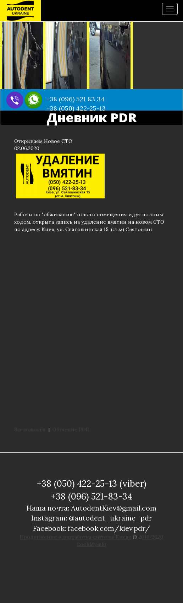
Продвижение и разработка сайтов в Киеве (75, 537)
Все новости (30, 429)
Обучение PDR (70, 429)
